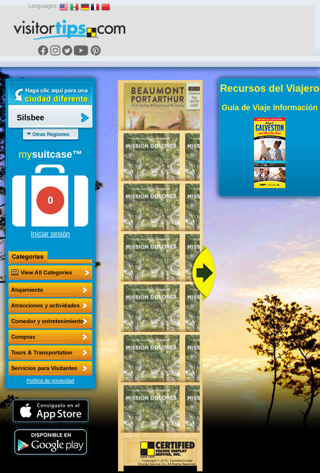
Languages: (43, 6)
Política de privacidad (50, 380)
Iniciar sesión (50, 234)
